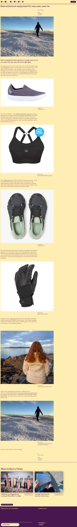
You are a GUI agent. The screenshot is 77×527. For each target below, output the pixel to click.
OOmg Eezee (25, 72)
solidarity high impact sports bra (24, 114)
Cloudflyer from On (7, 180)
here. (4, 258)
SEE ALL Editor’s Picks (7, 504)
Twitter (40, 14)
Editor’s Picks (28, 494)
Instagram (42, 523)
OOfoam (32, 71)
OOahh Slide (6, 67)
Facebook (40, 13)
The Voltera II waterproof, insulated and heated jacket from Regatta (19, 393)
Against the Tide (14, 319)
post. (21, 449)
